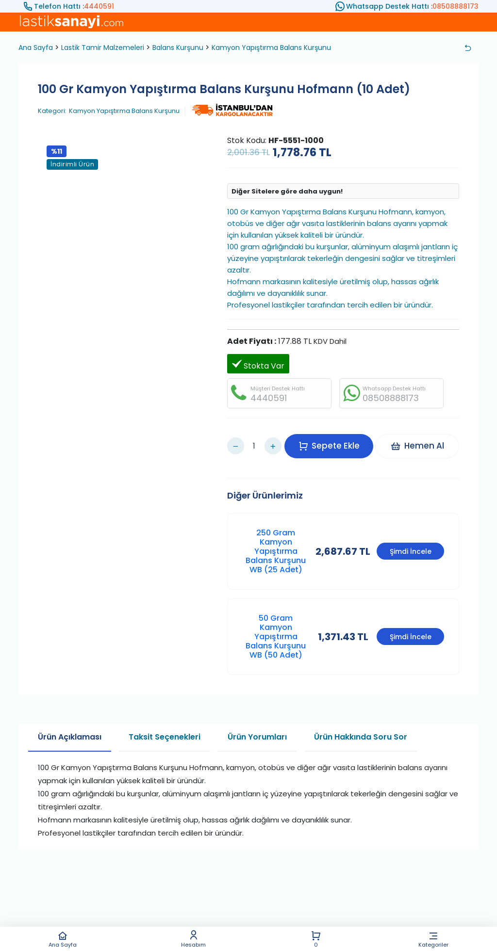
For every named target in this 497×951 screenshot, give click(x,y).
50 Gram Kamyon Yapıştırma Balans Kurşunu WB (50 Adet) (276, 624)
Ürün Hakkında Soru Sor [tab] (360, 724)
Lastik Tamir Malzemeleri (102, 47)
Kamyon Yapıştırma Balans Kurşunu (271, 47)
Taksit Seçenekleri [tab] (164, 724)
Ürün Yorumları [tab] (257, 724)
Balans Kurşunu (177, 47)
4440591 (99, 6)
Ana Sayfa (62, 939)
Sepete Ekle (333, 440)
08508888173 (455, 6)
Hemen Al (421, 440)
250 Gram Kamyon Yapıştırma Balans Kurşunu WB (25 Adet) (276, 539)
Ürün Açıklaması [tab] (69, 724)
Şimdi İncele (410, 539)
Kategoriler (433, 939)
